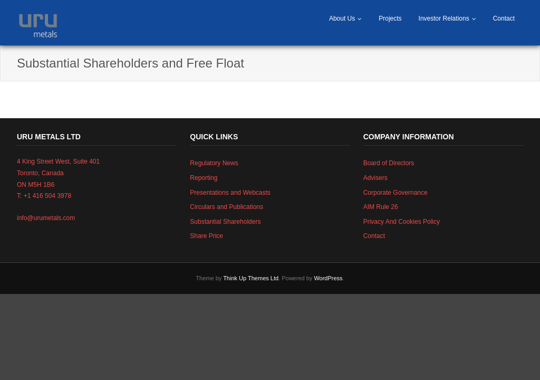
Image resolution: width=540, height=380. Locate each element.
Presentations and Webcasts (230, 192)
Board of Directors (388, 163)
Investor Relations (444, 18)
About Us (342, 18)
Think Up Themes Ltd (250, 278)
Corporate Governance (395, 192)
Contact (504, 18)
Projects (390, 18)
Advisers (375, 178)
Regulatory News (214, 163)
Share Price (206, 236)
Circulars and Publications (226, 207)
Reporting (203, 178)
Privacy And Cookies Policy (401, 221)
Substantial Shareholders (225, 221)
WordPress (328, 278)
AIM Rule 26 (380, 207)
